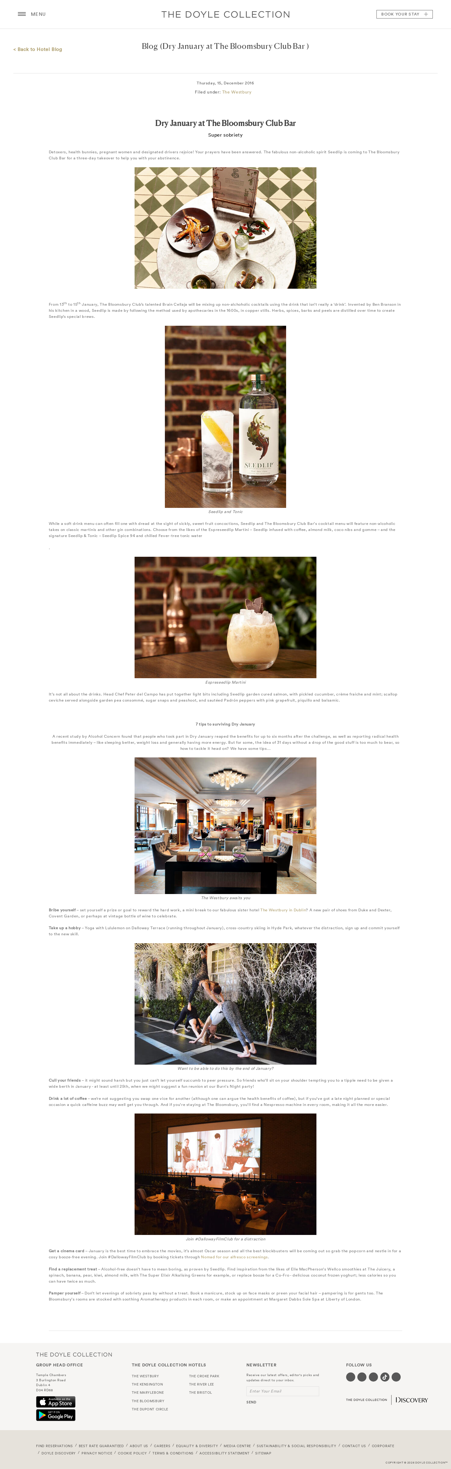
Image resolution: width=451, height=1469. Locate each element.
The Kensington (147, 1384)
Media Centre (237, 1445)
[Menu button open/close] (22, 14)
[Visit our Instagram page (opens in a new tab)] (373, 1377)
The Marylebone (148, 1392)
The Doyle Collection (74, 1354)
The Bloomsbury (148, 1401)
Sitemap (263, 1453)
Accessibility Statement (224, 1453)
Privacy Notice (97, 1453)
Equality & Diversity (197, 1445)
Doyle (225, 14)
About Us (139, 1445)
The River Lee (201, 1384)
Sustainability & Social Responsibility (296, 1445)
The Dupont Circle (150, 1409)
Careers (162, 1445)
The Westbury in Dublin (283, 910)
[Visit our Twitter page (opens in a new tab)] (361, 1377)
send (251, 1402)
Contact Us (354, 1445)
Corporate (383, 1445)
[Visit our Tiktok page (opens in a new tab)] (384, 1377)
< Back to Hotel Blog (37, 49)
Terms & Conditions (173, 1453)
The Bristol (200, 1392)
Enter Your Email (265, 1391)
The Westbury (237, 92)
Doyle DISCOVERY (59, 1453)
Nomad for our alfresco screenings (234, 1257)
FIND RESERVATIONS (54, 1445)
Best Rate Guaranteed (101, 1445)
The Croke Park (204, 1376)
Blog (150, 46)
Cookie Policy (132, 1453)
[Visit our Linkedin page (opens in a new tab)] (396, 1377)
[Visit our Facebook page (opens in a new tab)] (350, 1377)
